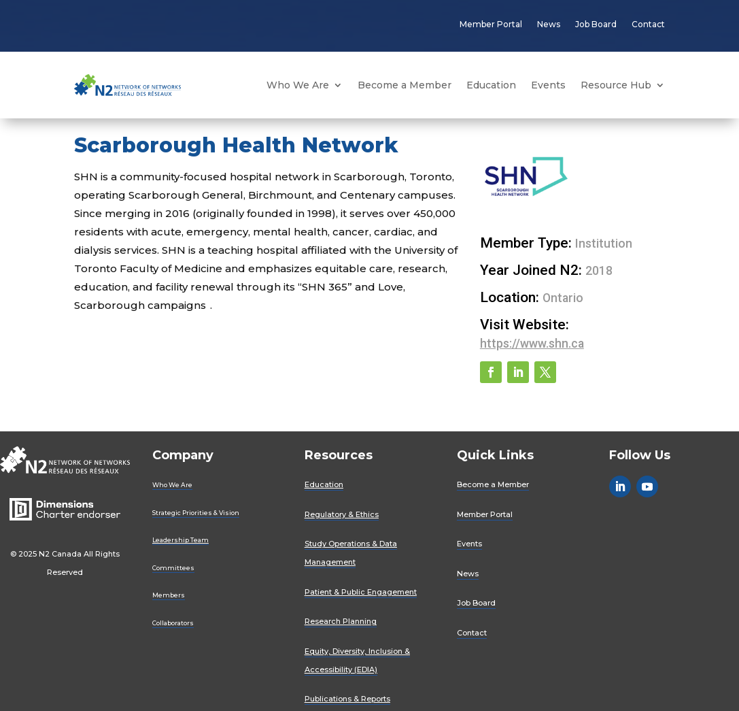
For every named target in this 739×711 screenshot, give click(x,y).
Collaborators (173, 623)
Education (491, 85)
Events (548, 85)
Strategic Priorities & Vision (195, 512)
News (548, 24)
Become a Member (404, 85)
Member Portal (491, 24)
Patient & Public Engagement (361, 592)
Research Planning (341, 621)
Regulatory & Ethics (342, 514)
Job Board (596, 24)
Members (168, 595)
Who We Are (298, 85)
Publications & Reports (347, 699)
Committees (173, 568)
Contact (648, 24)
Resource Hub (616, 85)
